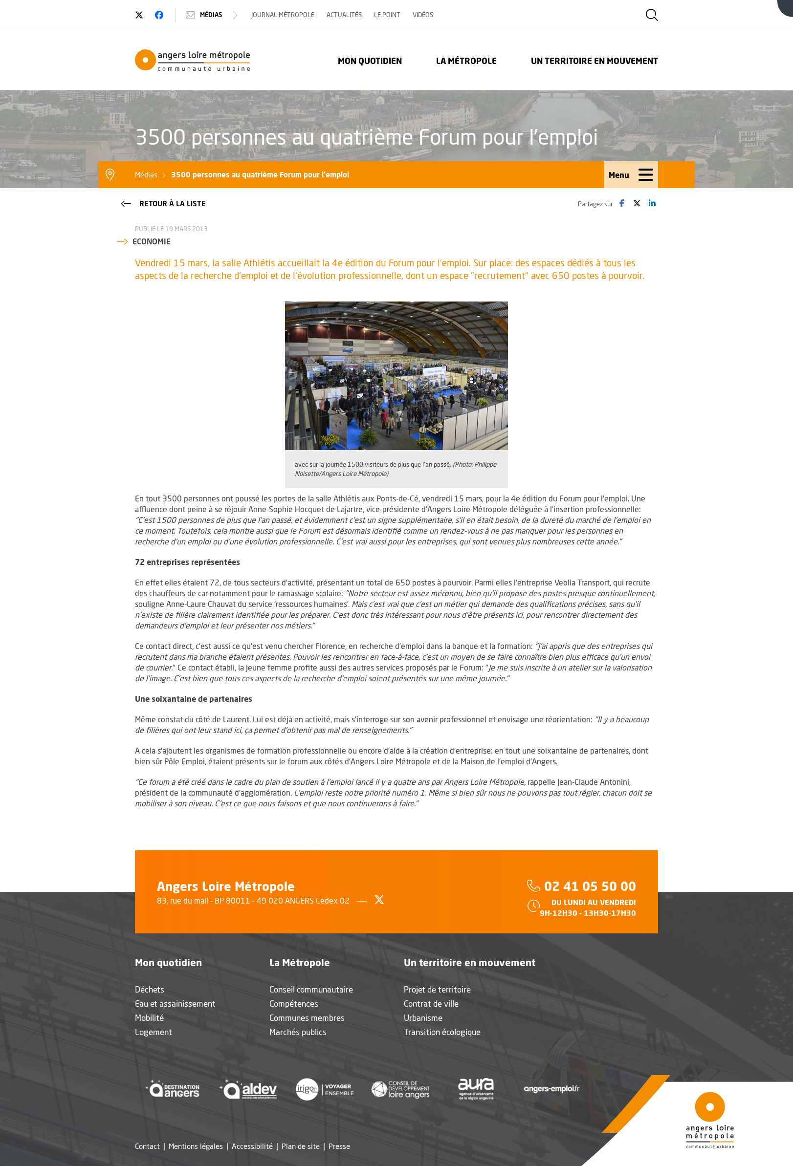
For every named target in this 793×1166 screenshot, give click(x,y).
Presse (339, 1146)
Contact (147, 1146)
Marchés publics (298, 1032)
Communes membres (307, 1018)
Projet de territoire (437, 989)
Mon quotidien (370, 61)
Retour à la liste (162, 202)
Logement (153, 1032)
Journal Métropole (282, 15)
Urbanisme (423, 1018)
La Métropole (466, 61)
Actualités (344, 15)
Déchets (149, 989)
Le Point (387, 15)
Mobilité (149, 1018)
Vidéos (423, 15)
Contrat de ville (431, 1003)
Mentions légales (196, 1146)
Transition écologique (442, 1032)
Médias (213, 15)
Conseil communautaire (311, 989)
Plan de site (301, 1146)
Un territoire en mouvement (594, 61)
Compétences (293, 1003)
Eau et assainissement (175, 1003)
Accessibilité (252, 1146)
